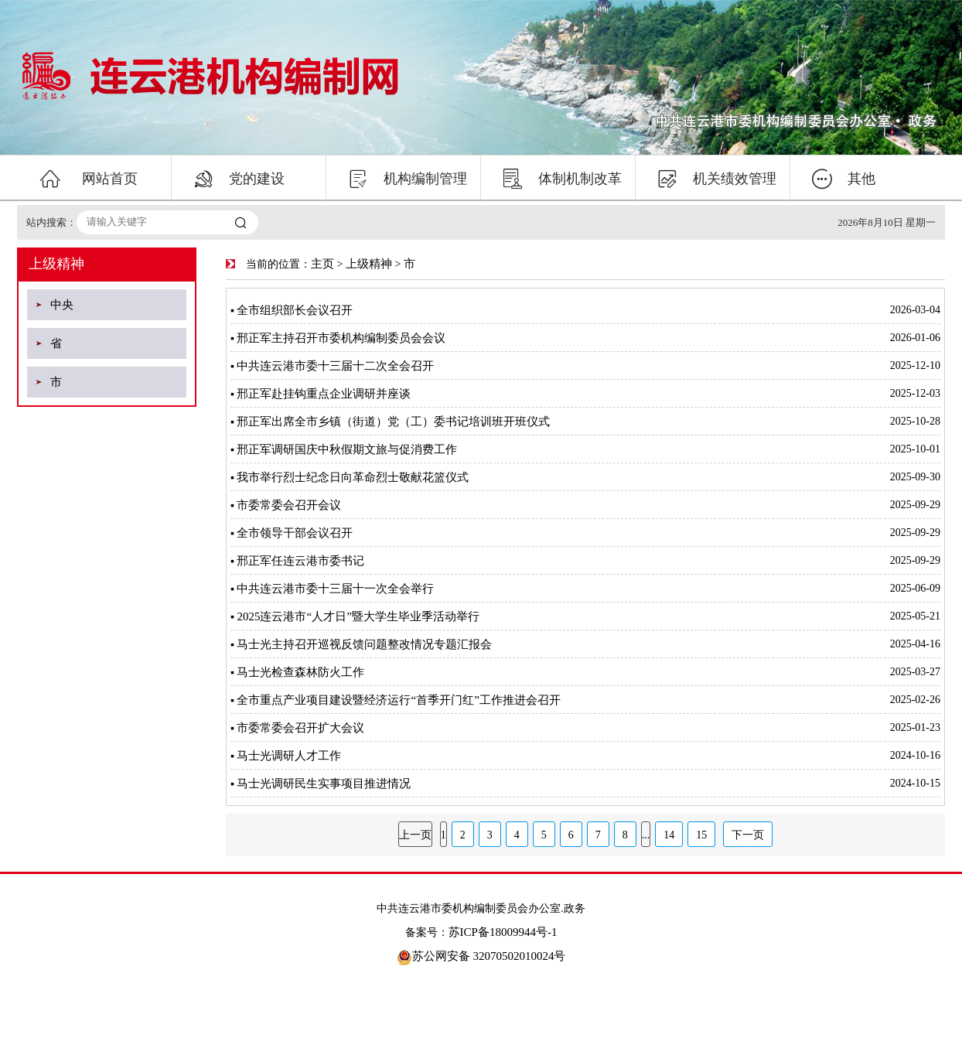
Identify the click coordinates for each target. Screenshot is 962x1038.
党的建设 (239, 178)
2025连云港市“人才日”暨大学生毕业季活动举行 (358, 616)
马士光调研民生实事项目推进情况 (324, 783)
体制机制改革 (562, 178)
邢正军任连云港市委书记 (300, 561)
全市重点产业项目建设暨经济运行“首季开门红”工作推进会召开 (398, 700)
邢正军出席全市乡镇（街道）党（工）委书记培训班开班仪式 (393, 421)
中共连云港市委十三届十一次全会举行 (335, 588)
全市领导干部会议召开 (295, 533)
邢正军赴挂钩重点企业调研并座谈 (324, 394)
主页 (322, 264)
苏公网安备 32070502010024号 (481, 956)
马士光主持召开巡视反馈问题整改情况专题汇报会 (364, 644)
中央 (61, 305)
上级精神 (369, 264)
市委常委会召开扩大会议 (300, 728)
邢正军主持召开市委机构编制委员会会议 (341, 338)
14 (669, 835)
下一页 (748, 835)
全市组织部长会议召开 (295, 310)
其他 (843, 178)
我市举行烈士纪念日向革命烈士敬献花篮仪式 (353, 477)
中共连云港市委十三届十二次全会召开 (335, 366)
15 (701, 835)
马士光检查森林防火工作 (300, 672)
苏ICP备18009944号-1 (503, 932)
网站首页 (88, 178)
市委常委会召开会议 (289, 505)
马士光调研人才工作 (289, 755)
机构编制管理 (407, 178)
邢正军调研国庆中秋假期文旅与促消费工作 (347, 449)
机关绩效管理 (716, 178)
